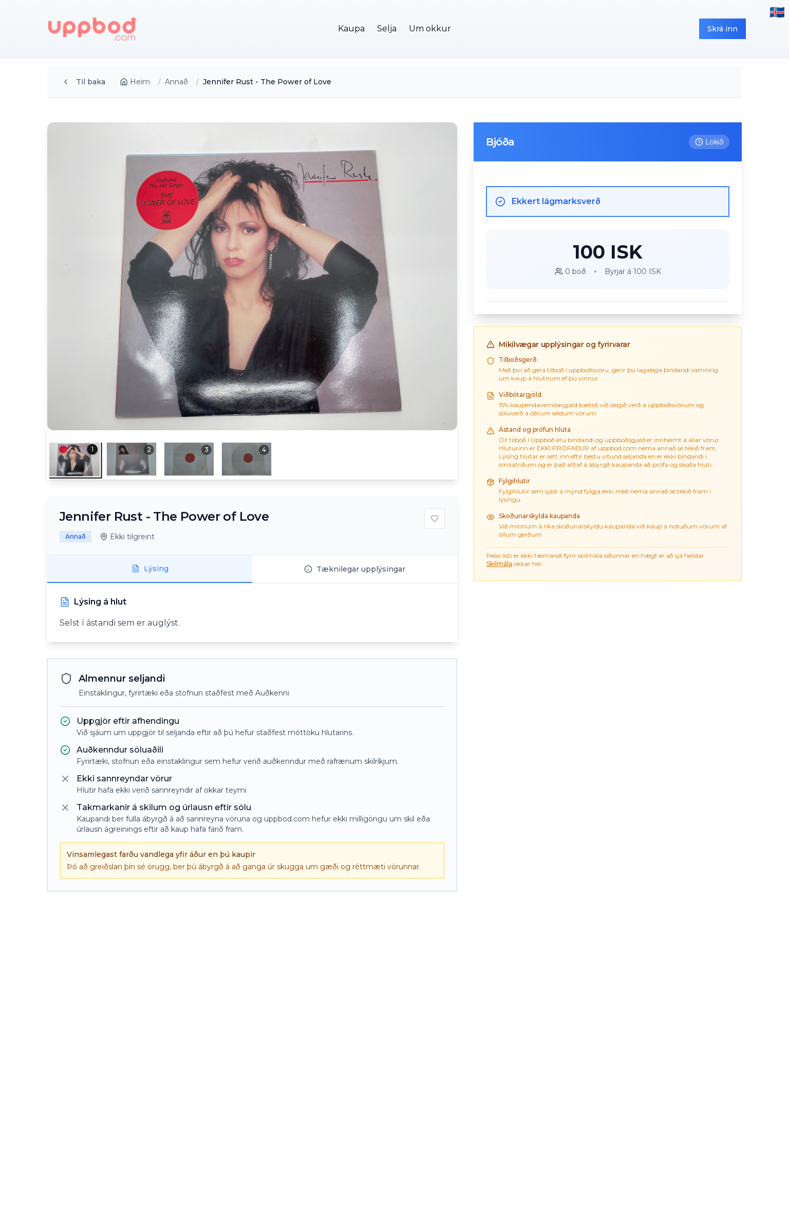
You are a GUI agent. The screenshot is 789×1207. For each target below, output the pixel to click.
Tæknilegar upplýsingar (354, 569)
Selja (387, 28)
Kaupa (351, 28)
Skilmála (499, 564)
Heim (135, 81)
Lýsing (150, 568)
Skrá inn (722, 28)
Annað (176, 81)
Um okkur (430, 28)
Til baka (83, 81)
